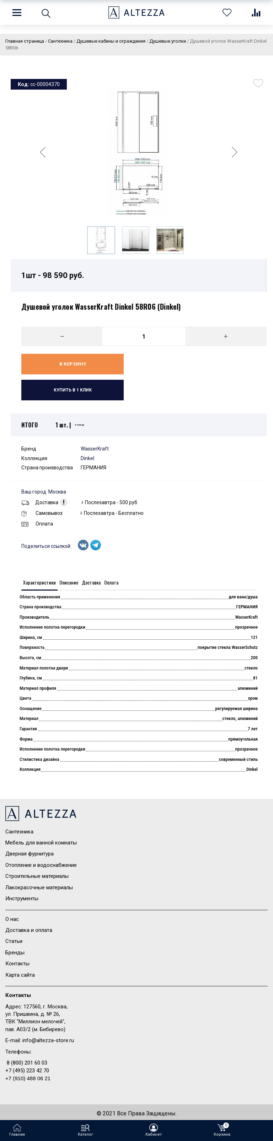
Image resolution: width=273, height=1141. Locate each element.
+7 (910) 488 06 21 (27, 1078)
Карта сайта (20, 975)
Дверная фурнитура (29, 854)
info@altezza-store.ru (48, 1040)
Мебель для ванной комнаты (41, 842)
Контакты (17, 963)
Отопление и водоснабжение (41, 865)
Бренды (15, 952)
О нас (12, 919)
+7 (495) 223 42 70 (27, 1070)
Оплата (37, 524)
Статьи (13, 941)
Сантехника (19, 831)
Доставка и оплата (28, 930)
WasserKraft (95, 449)
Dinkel (87, 458)
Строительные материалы (37, 876)
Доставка (39, 502)
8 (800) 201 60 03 (27, 1063)
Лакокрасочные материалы (39, 887)
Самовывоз (42, 513)
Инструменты (21, 898)
